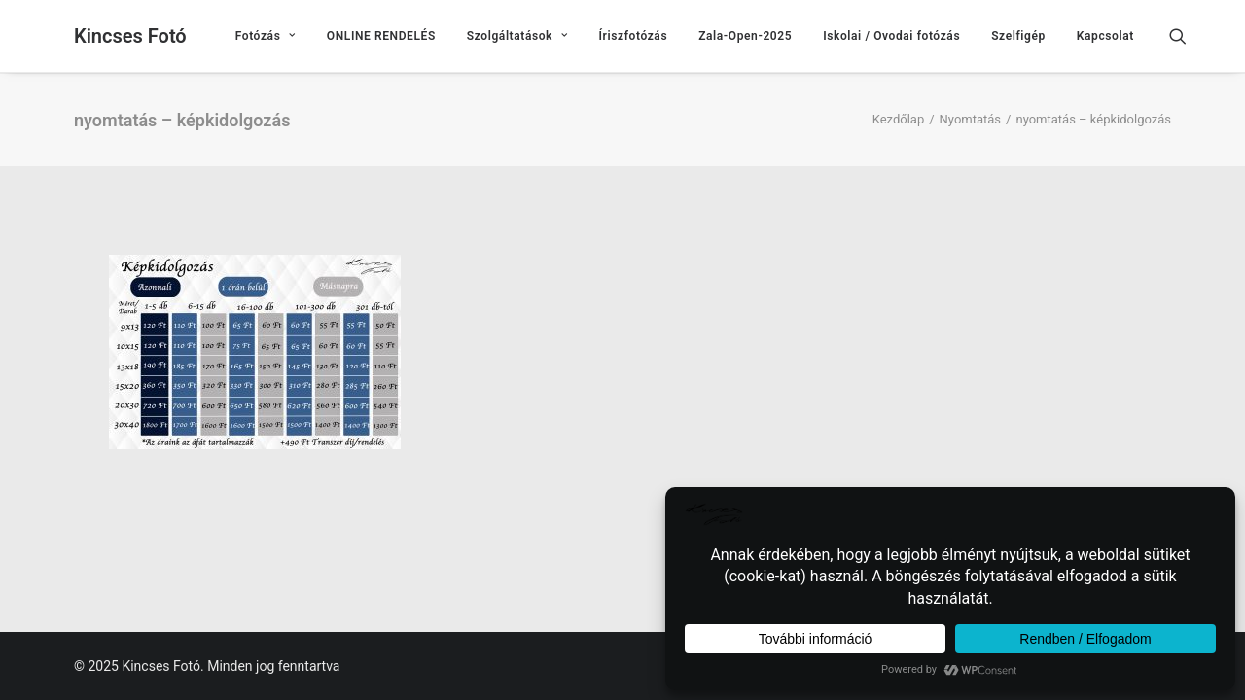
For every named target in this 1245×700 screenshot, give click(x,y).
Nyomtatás (971, 119)
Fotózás (265, 36)
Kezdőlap (898, 119)
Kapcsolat (1105, 36)
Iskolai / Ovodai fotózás (891, 36)
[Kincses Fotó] (130, 36)
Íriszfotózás (633, 36)
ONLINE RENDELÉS (381, 36)
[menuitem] (265, 36)
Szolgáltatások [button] (517, 36)
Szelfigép (1018, 36)
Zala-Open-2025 (745, 36)
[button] (1186, 36)
